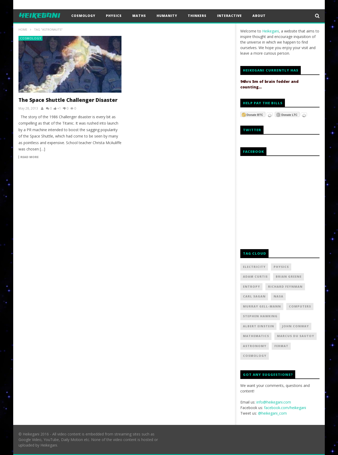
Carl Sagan (254, 296)
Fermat (281, 346)
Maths (139, 15)
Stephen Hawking (260, 316)
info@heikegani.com (273, 402)
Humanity (167, 15)
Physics (114, 15)
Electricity (254, 267)
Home (22, 29)
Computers (300, 306)
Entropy (251, 286)
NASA (278, 296)
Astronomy (254, 346)
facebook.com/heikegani (285, 407)
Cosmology (83, 15)
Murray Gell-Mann (262, 306)
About (259, 15)
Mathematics (256, 336)
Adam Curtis (255, 276)
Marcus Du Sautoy (295, 336)
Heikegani (270, 31)
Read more (29, 157)
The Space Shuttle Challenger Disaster (68, 100)
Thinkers (197, 15)
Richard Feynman (285, 286)
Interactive (229, 15)
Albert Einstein (258, 326)
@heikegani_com (272, 413)
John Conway (295, 326)
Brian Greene (289, 276)
